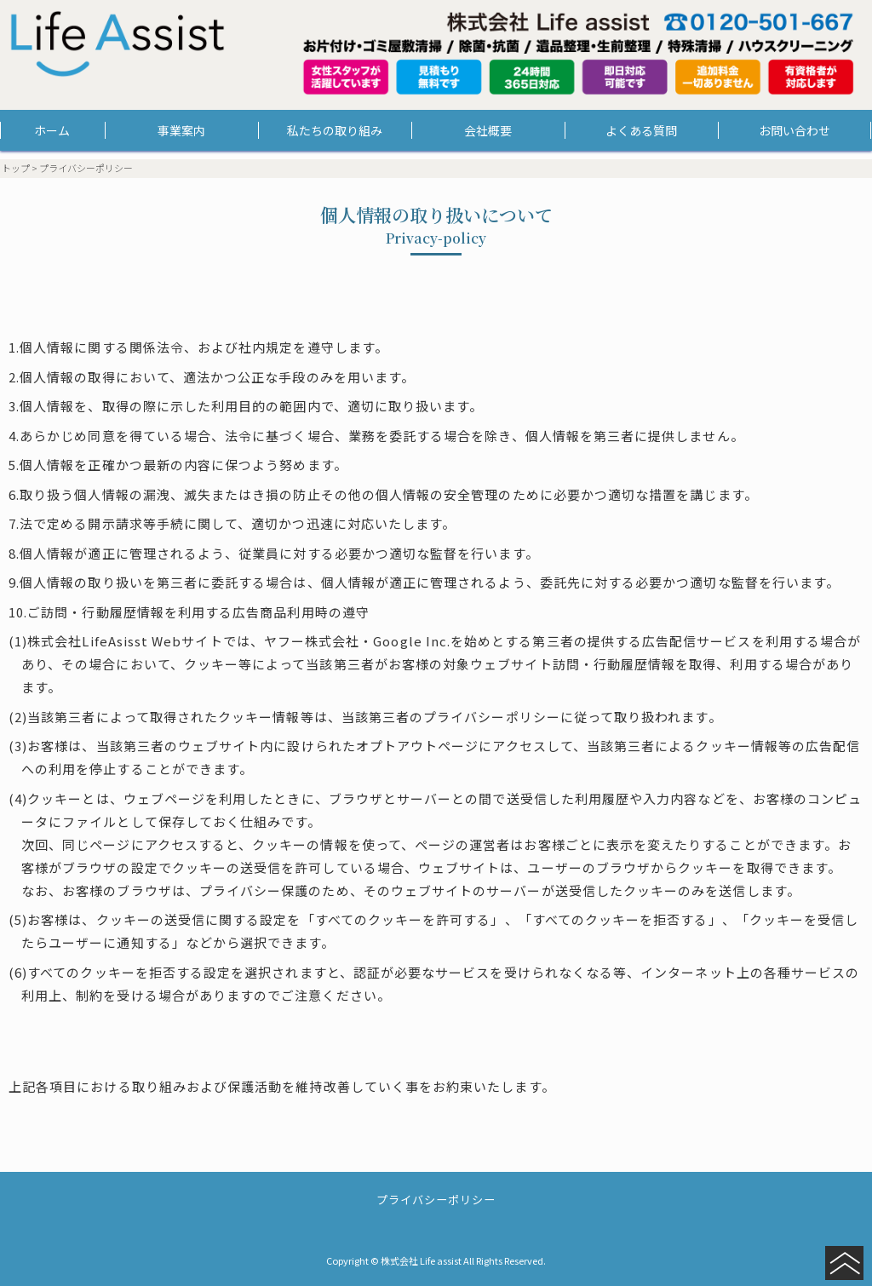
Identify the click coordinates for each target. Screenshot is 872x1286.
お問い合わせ (794, 130)
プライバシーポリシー (436, 1199)
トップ (16, 168)
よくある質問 (641, 130)
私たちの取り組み (334, 130)
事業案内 (181, 130)
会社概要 (488, 130)
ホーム (52, 130)
